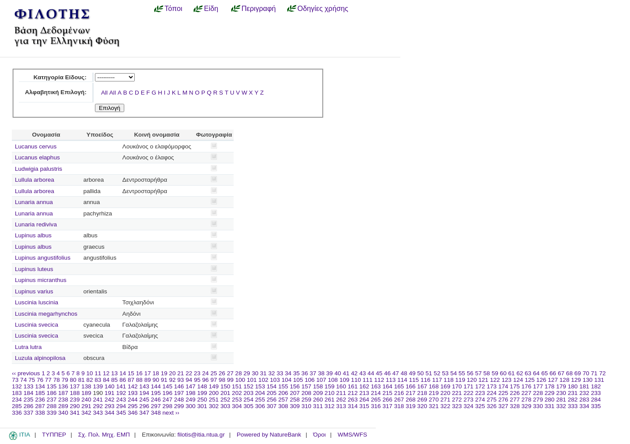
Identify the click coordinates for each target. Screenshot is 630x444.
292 (98, 406)
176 (527, 386)
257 (283, 399)
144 (156, 386)
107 (321, 380)
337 (29, 412)
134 (40, 386)
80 (73, 380)
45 (379, 373)
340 (63, 412)
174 (503, 386)
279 (538, 399)
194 (144, 393)
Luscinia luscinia (36, 302)
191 (110, 393)
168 (434, 386)
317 (387, 406)
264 (364, 399)
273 (468, 399)
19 (164, 373)
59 (495, 373)
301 (202, 406)
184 (29, 393)
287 (40, 406)
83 (97, 380)
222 (468, 393)
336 (17, 412)
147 (191, 386)
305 (249, 406)
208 (306, 393)
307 (272, 406)
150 (225, 386)
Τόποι (173, 8)
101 (252, 380)
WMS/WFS (352, 434)
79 (65, 380)
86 (122, 380)
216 (399, 393)
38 (321, 373)
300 (191, 406)
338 (40, 412)
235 (29, 399)
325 (480, 406)
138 (86, 386)
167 (422, 386)
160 (341, 386)
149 (214, 386)
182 (596, 386)
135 (52, 386)
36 (304, 373)
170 (457, 386)
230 (561, 393)
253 (237, 399)
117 (437, 380)
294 (121, 406)
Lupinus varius (34, 291)
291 (86, 406)
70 (586, 373)
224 (491, 393)
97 (213, 380)
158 (318, 386)
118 (449, 380)
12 (106, 373)
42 (354, 373)
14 (122, 373)
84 (106, 380)
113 (391, 380)
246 (156, 399)
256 (272, 399)
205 (272, 393)
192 (121, 393)
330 (538, 406)
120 (472, 380)
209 (318, 393)
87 (131, 380)
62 (519, 373)
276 (503, 399)
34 (288, 373)
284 (596, 399)
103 (275, 380)
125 (530, 380)
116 (425, 380)
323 (457, 406)
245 (144, 399)
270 (434, 399)
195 (156, 393)
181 (584, 386)
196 (167, 393)
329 (527, 406)
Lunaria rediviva (36, 224)
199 (202, 393)
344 (110, 412)
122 (495, 380)
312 (330, 406)
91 (164, 380)
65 (544, 373)
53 (445, 373)
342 (86, 412)
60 (503, 373)
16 (139, 373)
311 (318, 406)
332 (561, 406)
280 (550, 399)
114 (402, 380)
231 (573, 393)
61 (511, 373)
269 (422, 399)
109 (345, 380)
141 (121, 386)
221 (457, 393)
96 (205, 380)
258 (295, 399)
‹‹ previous (26, 373)
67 (561, 373)
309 (295, 406)
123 (506, 380)
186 (52, 393)
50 (420, 373)
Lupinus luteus (34, 269)
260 (318, 399)
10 (89, 373)
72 (602, 373)
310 (306, 406)
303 (225, 406)
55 (461, 373)
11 (97, 373)
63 (528, 373)
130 (588, 380)
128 (565, 380)
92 (172, 380)
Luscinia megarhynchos (46, 313)
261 (330, 399)
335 (596, 406)
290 (75, 406)
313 (341, 406)
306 (260, 406)
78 (56, 380)
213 (364, 393)
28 (238, 373)
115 (414, 380)
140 (110, 386)
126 (541, 380)
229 (550, 393)
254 (249, 399)
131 (599, 380)
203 (249, 393)
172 (480, 386)
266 (387, 399)
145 (167, 386)
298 (167, 406)
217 (411, 393)
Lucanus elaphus (37, 157)
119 (460, 380)
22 (189, 373)
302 (214, 406)
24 (205, 373)
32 (271, 373)
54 (453, 373)
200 (214, 393)
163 (376, 386)
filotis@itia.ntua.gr (200, 434)
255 (260, 399)
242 (110, 399)
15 (131, 373)
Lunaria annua (34, 202)
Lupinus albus (33, 235)
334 (584, 406)
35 (296, 373)
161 (353, 386)
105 (298, 380)
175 (515, 386)
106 (309, 380)
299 (179, 406)
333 (573, 406)
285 (17, 406)
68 (569, 373)
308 (283, 406)
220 (446, 393)
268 (411, 399)
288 (52, 406)
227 (527, 393)
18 (156, 373)
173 (491, 386)
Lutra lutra (28, 347)
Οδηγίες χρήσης (323, 8)
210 (330, 393)
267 (399, 399)
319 (411, 406)
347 (144, 412)
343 (98, 412)
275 (491, 399)
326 (491, 406)
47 (395, 373)
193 (133, 393)
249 (191, 399)
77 (48, 380)
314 (353, 406)
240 (86, 399)
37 (313, 373)
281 (561, 399)
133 (29, 386)
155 (283, 386)
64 (536, 373)
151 (237, 386)
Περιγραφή (259, 8)
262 (341, 399)
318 (399, 406)
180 (573, 386)
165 (399, 386)
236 (40, 399)
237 (52, 399)
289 (63, 406)
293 (110, 406)
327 (503, 406)
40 (337, 373)
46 (387, 373)
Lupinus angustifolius (42, 257)
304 (237, 406)
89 (147, 380)
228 (538, 393)
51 (428, 373)
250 (202, 399)
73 (15, 380)
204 (260, 393)
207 (295, 393)
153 (260, 386)
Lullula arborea (34, 179)
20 (172, 373)
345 (121, 412)
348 (156, 412)
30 (255, 373)
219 (434, 393)
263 (353, 399)
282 (573, 399)
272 (457, 399)
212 (353, 393)
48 (404, 373)
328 (515, 406)
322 (446, 406)
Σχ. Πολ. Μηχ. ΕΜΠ (104, 434)
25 (213, 373)
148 (202, 386)
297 (156, 406)
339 (52, 412)
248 (179, 399)
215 (387, 393)
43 (362, 373)
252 (225, 399)
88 (139, 380)
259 (306, 399)
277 (515, 399)
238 (63, 399)
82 (89, 380)
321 (434, 406)
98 (222, 380)
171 (468, 386)
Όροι (319, 434)
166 (411, 386)
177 (538, 386)
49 (412, 373)
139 (98, 386)
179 (561, 386)
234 (17, 399)
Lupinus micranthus (40, 280)
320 (422, 406)
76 (40, 380)
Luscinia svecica (36, 324)
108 (333, 380)
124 (518, 380)
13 (114, 373)
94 (189, 380)
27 (230, 373)
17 (147, 373)
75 (31, 380)
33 (279, 373)
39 (329, 373)
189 (86, 393)
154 (272, 386)
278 (527, 399)
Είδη (211, 8)
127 (553, 380)
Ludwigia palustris (38, 169)
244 (133, 399)
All (104, 92)
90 (156, 380)
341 (75, 412)
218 (422, 393)
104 (287, 380)
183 (17, 393)
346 (133, 412)
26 (222, 373)
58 (486, 373)
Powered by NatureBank (269, 434)
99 (230, 380)
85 (114, 380)
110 (356, 380)
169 (446, 386)
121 (484, 380)
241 (98, 399)
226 (515, 393)
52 (437, 373)
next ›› (170, 412)
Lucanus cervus (35, 146)
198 (191, 393)
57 (478, 373)
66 (553, 373)
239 (75, 399)
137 (75, 386)
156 (295, 386)
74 (23, 380)
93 (180, 380)
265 (376, 399)
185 (40, 393)
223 (480, 393)
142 (133, 386)
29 (247, 373)
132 (17, 386)
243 (121, 399)
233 (596, 393)
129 (576, 380)
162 (364, 386)
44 (371, 373)
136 (63, 386)
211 (341, 393)
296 (144, 406)
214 (376, 393)
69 (577, 373)
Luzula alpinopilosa (40, 358)
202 (237, 393)
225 (503, 393)
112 (379, 380)
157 (306, 386)
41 (346, 373)
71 (594, 373)
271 (446, 399)
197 (179, 393)
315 (364, 406)
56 (470, 373)
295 (133, 406)
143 (144, 386)
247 (167, 399)
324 (468, 406)
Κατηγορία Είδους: (59, 77)
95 (197, 380)
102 (264, 380)
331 (550, 406)
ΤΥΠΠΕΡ (54, 434)
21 (180, 373)
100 (240, 380)
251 (214, 399)
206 (283, 393)
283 (584, 399)
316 (376, 406)
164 (387, 386)
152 (249, 386)
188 (75, 393)
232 (584, 393)
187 (63, 393)
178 (550, 386)
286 (29, 406)
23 (197, 373)
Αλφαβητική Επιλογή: (56, 92)
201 (225, 393)
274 (480, 399)
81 (81, 380)
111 (368, 380)
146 (179, 386)
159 (330, 386)
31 (263, 373)
